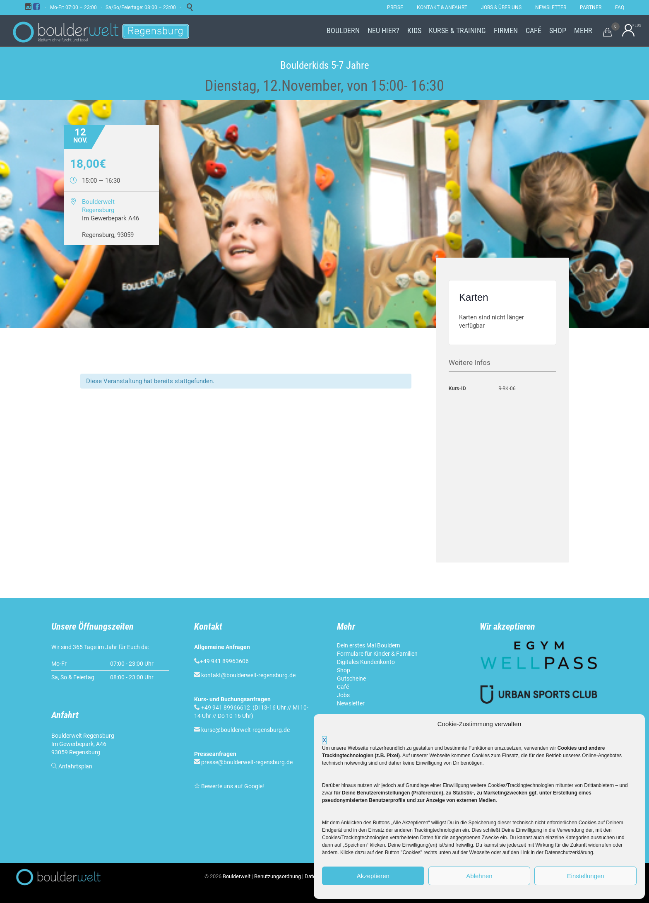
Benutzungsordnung (277, 876)
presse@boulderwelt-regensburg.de (247, 762)
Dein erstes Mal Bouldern (368, 645)
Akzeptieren (373, 875)
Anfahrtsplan (75, 766)
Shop (343, 670)
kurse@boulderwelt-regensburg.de (245, 730)
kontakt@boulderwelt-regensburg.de (248, 675)
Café (343, 686)
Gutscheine (351, 678)
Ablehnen (479, 875)
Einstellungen (585, 875)
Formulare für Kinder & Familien (377, 653)
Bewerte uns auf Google (231, 786)
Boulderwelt (236, 876)
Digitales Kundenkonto (366, 662)
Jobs (343, 695)
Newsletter (351, 703)
